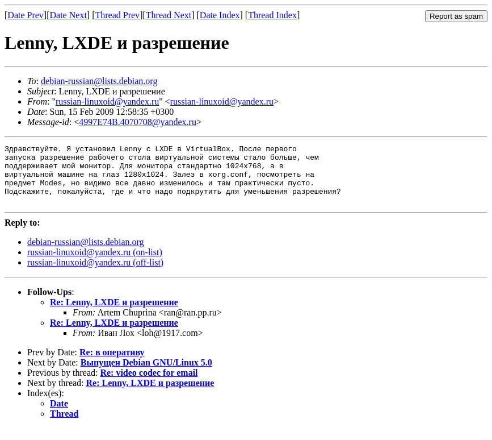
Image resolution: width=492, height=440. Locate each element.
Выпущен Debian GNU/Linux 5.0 (146, 374)
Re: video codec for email (148, 384)
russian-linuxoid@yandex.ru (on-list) (94, 264)
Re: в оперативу (112, 364)
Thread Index (272, 15)
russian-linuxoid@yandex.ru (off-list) (95, 274)
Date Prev (25, 15)
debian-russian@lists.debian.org (99, 81)
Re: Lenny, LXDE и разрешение (114, 314)
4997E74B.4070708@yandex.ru (137, 122)
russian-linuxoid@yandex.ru (107, 101)
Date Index (220, 15)
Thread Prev (117, 15)
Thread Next (168, 15)
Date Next (68, 15)
